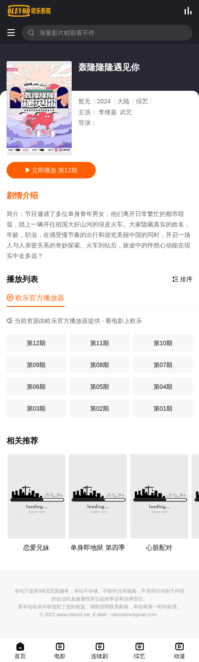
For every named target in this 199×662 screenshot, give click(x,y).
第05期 (99, 386)
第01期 (163, 408)
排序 (182, 279)
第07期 (163, 364)
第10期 (163, 343)
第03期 (36, 408)
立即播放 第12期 (51, 170)
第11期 (99, 343)
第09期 (36, 364)
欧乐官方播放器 (35, 298)
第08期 (99, 364)
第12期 (36, 343)
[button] (27, 196)
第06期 (36, 386)
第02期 (99, 408)
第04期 (163, 386)
